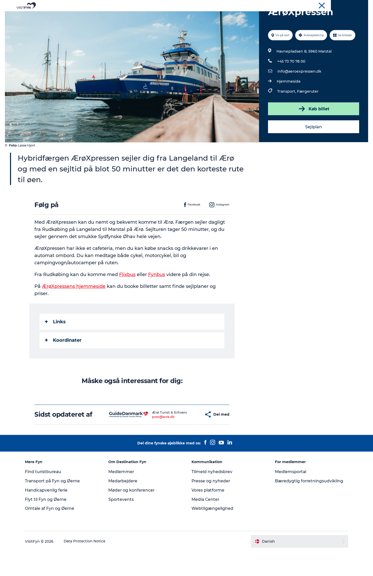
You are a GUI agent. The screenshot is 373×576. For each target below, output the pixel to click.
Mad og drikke (171, 16)
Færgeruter (308, 115)
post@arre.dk (148, 441)
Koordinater (63, 364)
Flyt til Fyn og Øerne (48, 523)
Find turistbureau (45, 496)
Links (55, 346)
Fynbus (156, 299)
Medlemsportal (290, 496)
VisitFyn (308, 5)
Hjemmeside (289, 105)
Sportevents (122, 523)
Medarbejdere (125, 505)
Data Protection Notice (87, 565)
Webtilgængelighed (213, 533)
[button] (185, 439)
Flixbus (127, 299)
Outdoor (141, 16)
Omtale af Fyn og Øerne (52, 533)
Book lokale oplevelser (247, 16)
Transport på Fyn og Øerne (55, 505)
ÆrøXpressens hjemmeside (74, 311)
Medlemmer (123, 496)
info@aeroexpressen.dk (299, 95)
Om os (324, 5)
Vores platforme (208, 514)
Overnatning (205, 16)
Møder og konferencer (351, 5)
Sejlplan (313, 151)
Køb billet (313, 133)
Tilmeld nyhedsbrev (212, 496)
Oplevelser (115, 16)
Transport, (287, 115)
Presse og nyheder (211, 505)
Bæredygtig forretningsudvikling (308, 505)
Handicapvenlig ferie (49, 514)
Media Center (206, 523)
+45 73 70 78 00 (291, 85)
